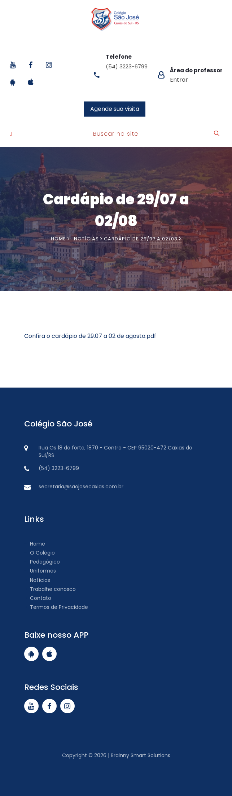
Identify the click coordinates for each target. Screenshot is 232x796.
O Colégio (39, 552)
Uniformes (40, 570)
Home (60, 238)
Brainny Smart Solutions (139, 755)
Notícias (37, 580)
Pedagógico (42, 561)
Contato (37, 598)
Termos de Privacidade (56, 607)
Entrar (179, 80)
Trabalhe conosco (50, 589)
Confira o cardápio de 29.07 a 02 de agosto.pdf (90, 336)
